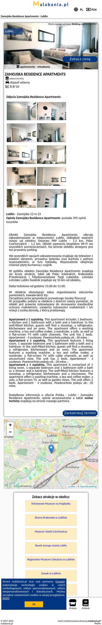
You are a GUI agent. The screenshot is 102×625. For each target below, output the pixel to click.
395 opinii (79, 218)
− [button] (10, 432)
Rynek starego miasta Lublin (51, 545)
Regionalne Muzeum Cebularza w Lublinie (51, 559)
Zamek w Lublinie (51, 573)
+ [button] (10, 425)
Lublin (9, 31)
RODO (6, 598)
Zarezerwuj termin (80, 413)
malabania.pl (51, 4)
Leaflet (71, 486)
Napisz (98, 623)
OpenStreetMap (88, 486)
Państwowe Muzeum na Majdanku (51, 503)
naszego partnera (57, 401)
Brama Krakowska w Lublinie (51, 517)
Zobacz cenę (80, 59)
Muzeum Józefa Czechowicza (51, 531)
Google (60, 581)
